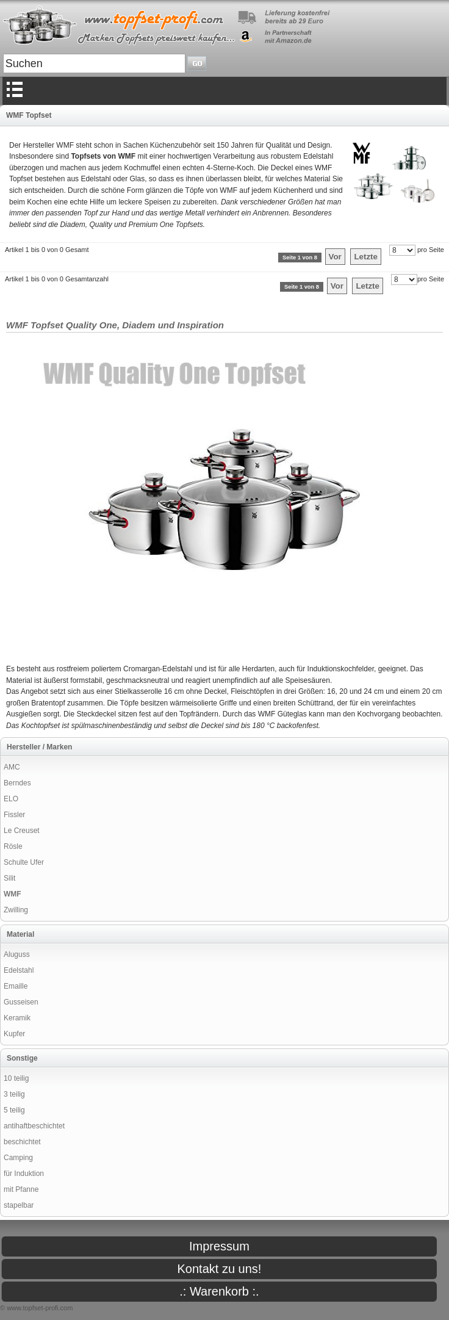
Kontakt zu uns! (220, 1268)
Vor (335, 256)
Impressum (219, 1246)
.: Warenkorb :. (219, 1291)
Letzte (366, 256)
